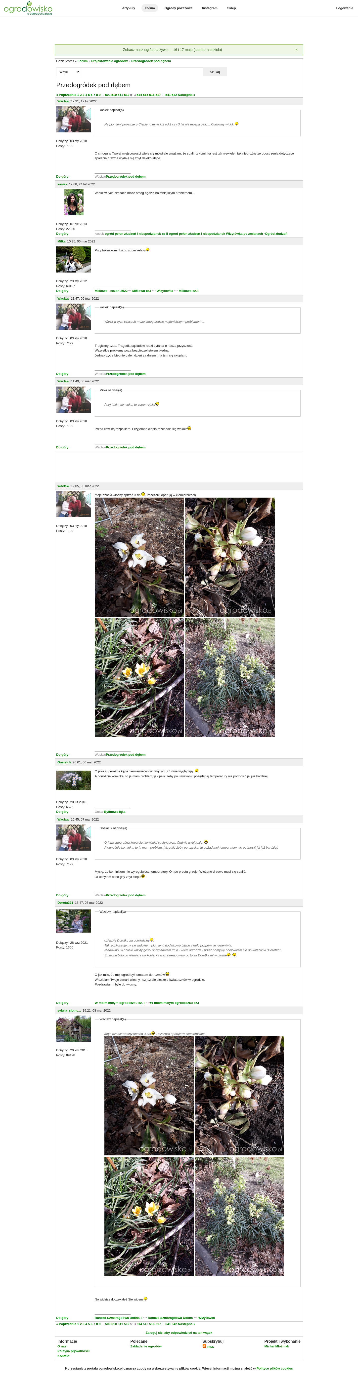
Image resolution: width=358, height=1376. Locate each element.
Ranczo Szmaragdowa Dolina (171, 1318)
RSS (208, 1347)
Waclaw (63, 101)
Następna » (186, 95)
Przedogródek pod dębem (151, 61)
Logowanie (344, 8)
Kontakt (63, 1356)
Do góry (62, 176)
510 (114, 95)
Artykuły (128, 8)
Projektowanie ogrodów (109, 61)
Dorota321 (65, 902)
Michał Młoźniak (276, 1346)
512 (127, 95)
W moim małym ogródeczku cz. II (120, 1003)
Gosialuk (64, 762)
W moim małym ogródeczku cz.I (174, 1003)
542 (174, 95)
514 (139, 95)
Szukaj (215, 72)
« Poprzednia (66, 95)
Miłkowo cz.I (142, 291)
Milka (61, 241)
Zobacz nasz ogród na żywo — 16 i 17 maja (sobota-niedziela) (172, 50)
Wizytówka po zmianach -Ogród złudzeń (256, 234)
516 (152, 95)
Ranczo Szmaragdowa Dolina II (119, 1318)
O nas (61, 1346)
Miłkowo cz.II (188, 291)
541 (168, 95)
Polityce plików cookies (275, 1368)
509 (108, 95)
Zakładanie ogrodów (146, 1346)
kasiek (62, 184)
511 (120, 95)
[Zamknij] (296, 50)
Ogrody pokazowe (178, 8)
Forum (150, 8)
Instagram (210, 8)
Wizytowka (165, 291)
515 (145, 95)
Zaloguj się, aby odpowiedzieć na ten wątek (179, 1333)
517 (158, 95)
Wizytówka (206, 1318)
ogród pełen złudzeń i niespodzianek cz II (136, 234)
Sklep (231, 8)
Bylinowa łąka (115, 812)
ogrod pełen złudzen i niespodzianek (197, 234)
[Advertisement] (179, 31)
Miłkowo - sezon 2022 (111, 291)
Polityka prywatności (73, 1351)
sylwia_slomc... (69, 1010)
